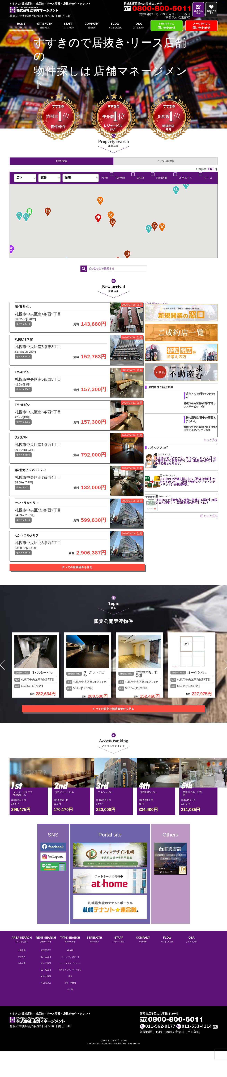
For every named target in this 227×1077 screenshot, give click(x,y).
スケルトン (185, 178)
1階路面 (120, 178)
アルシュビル (105, 820)
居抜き (140, 178)
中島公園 (21, 989)
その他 (70, 1015)
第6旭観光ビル (148, 820)
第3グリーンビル (64, 820)
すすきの (21, 983)
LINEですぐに (167, 26)
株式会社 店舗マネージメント (156, 303)
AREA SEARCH (22, 966)
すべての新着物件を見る (73, 601)
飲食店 (70, 976)
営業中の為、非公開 (146, 704)
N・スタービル (42, 703)
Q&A (139, 26)
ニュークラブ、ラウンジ (70, 989)
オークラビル (197, 703)
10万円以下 (46, 976)
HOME (21, 26)
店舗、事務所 (70, 1009)
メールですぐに (201, 26)
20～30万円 (46, 989)
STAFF (68, 26)
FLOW (115, 26)
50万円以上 (46, 1009)
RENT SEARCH (46, 966)
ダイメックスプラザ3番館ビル (22, 821)
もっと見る (211, 439)
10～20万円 (46, 983)
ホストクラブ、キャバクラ (70, 996)
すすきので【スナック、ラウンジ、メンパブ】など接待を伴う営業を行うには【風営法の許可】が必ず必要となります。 (192, 462)
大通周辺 (21, 976)
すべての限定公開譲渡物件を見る (113, 736)
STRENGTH (45, 26)
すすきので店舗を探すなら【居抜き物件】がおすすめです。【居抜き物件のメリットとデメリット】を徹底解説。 (192, 481)
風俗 (70, 1002)
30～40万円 (46, 996)
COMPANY (92, 26)
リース (208, 178)
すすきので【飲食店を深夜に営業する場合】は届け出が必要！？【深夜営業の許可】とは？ (192, 502)
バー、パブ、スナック (70, 983)
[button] (154, 226)
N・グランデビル (94, 704)
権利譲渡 (161, 178)
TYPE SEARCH (70, 966)
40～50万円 (46, 1002)
